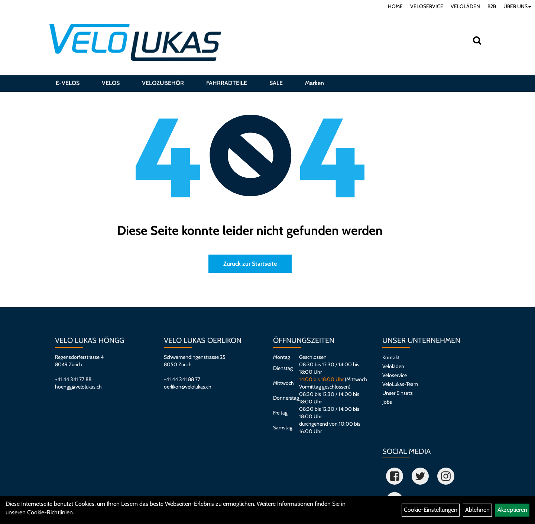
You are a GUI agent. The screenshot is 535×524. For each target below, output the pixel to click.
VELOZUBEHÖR (163, 82)
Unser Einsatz (397, 393)
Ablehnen (477, 509)
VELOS (111, 82)
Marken (314, 82)
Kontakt (391, 357)
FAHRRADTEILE (226, 82)
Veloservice (394, 375)
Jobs (387, 402)
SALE (276, 82)
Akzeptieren (512, 509)
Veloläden (393, 366)
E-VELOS (68, 82)
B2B (491, 6)
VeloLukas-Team (400, 384)
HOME (395, 6)
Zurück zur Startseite (250, 263)
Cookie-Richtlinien (50, 512)
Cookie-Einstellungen (430, 509)
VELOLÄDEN (465, 6)
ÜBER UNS (517, 6)
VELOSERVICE (426, 6)
